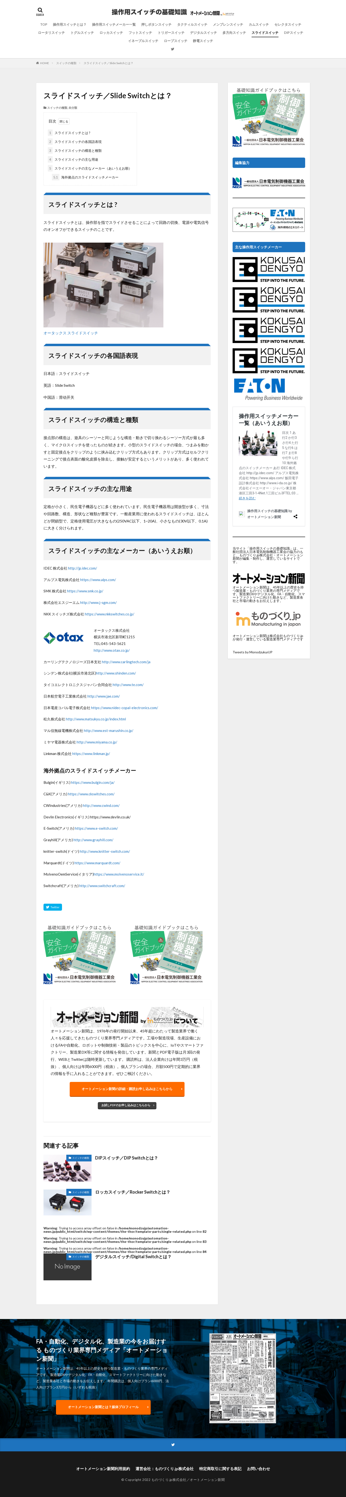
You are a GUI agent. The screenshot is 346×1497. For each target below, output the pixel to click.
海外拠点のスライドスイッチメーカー (85, 177)
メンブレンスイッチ (228, 24)
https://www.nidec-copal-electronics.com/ (124, 708)
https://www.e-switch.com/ (96, 828)
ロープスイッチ (175, 41)
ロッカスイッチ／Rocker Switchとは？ (132, 1192)
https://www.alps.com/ (98, 579)
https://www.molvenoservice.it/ (119, 874)
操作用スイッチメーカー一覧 (114, 24)
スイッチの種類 (66, 63)
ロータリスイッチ (51, 33)
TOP (43, 24)
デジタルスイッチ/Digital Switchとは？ (133, 1256)
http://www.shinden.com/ (116, 673)
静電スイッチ (203, 41)
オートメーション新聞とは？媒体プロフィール (103, 1407)
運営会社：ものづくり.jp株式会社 (165, 1468)
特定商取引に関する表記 (220, 1468)
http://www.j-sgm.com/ (98, 602)
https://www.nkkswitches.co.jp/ (109, 614)
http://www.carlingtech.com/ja (126, 662)
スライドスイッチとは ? (69, 132)
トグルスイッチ (82, 33)
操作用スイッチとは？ (69, 24)
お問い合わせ (258, 1468)
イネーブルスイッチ (143, 41)
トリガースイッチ (171, 33)
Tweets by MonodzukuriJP (252, 652)
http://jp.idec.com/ (82, 568)
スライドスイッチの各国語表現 (75, 141)
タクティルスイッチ (192, 24)
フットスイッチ (140, 33)
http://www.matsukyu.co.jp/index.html (96, 719)
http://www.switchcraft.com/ (102, 885)
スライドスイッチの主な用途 (73, 159)
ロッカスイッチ (111, 33)
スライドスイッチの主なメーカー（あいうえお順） (90, 168)
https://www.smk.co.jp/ (85, 591)
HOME (44, 63)
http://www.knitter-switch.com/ (105, 851)
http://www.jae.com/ (103, 696)
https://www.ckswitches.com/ (91, 794)
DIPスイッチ (293, 33)
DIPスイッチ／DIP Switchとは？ (126, 1157)
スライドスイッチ (265, 33)
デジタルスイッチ (203, 33)
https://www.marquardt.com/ (97, 863)
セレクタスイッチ (287, 24)
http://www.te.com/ (128, 684)
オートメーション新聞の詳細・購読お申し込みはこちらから (127, 1089)
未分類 (72, 108)
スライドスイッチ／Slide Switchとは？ (108, 63)
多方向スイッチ (234, 33)
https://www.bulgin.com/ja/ (93, 782)
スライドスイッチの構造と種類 (75, 150)
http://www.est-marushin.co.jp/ (108, 730)
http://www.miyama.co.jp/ (97, 742)
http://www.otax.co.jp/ (112, 650)
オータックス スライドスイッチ (70, 333)
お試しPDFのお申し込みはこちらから (125, 1105)
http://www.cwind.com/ (101, 805)
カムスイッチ (259, 24)
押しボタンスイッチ (156, 24)
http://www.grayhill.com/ (93, 840)
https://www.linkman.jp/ (91, 753)
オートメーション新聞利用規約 (103, 1468)
